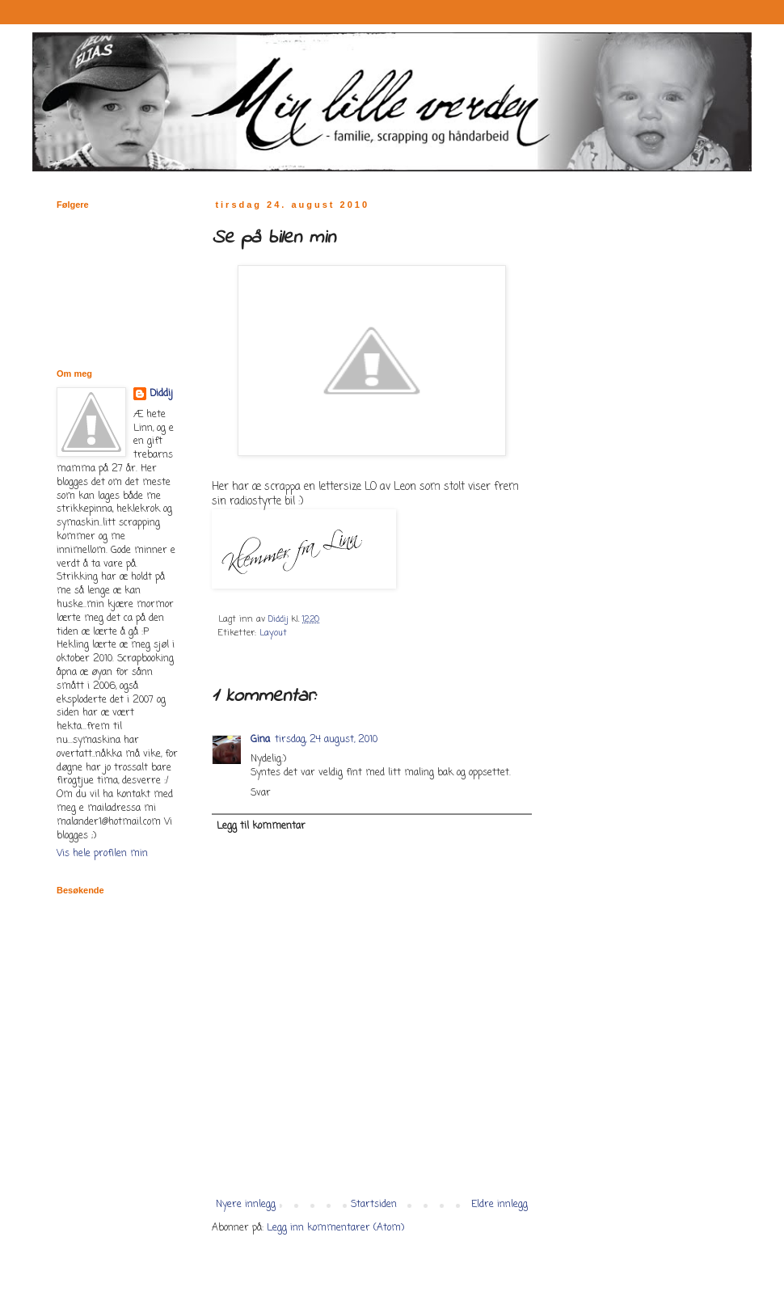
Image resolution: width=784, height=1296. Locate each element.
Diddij (161, 394)
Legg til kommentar (261, 826)
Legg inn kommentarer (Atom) (335, 1228)
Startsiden (374, 1204)
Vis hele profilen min (102, 853)
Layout (273, 633)
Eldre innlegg (499, 1204)
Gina (260, 739)
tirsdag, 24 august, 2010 (326, 739)
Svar (261, 793)
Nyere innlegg (246, 1204)
